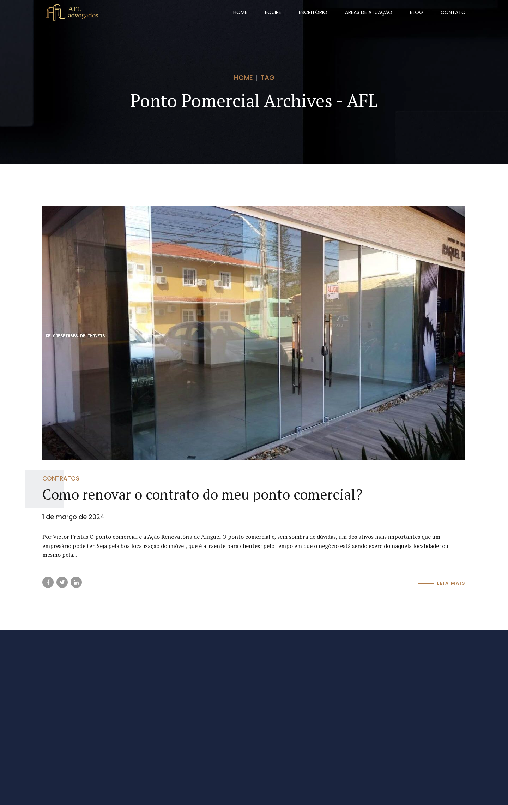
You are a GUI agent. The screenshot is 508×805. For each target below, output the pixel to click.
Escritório (313, 12)
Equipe (273, 12)
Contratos (60, 478)
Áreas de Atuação (368, 12)
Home (240, 12)
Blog (416, 12)
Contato (453, 12)
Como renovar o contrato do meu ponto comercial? (202, 494)
